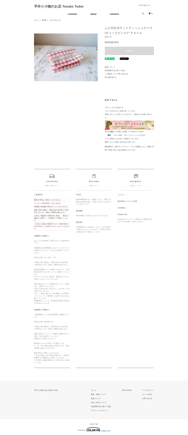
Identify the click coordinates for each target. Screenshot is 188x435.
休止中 (129, 51)
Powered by (94, 429)
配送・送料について (98, 394)
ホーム (36, 20)
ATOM (129, 390)
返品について (110, 67)
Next (94, 57)
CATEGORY (72, 14)
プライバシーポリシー (99, 410)
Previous (37, 57)
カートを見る (147, 394)
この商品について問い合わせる (116, 74)
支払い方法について (98, 402)
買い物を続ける (111, 77)
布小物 (44, 20)
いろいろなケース (55, 20)
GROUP (93, 14)
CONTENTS (114, 14)
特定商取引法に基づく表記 (115, 70)
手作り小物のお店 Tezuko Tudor (59, 6)
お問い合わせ (147, 398)
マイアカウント (144, 5)
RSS (123, 390)
